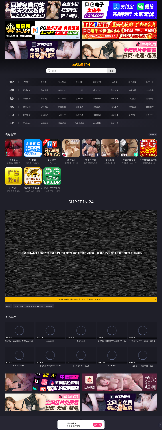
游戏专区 (79, 82)
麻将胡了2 (97, 82)
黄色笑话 (132, 115)
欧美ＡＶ (62, 90)
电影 (12, 98)
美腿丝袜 (97, 106)
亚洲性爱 (27, 98)
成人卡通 (62, 98)
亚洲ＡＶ (27, 90)
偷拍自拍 (44, 98)
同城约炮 (27, 123)
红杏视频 (97, 123)
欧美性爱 (79, 98)
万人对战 (62, 82)
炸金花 (114, 82)
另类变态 (150, 98)
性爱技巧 (150, 115)
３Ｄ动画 (79, 90)
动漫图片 (79, 106)
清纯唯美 (114, 106)
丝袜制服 (114, 90)
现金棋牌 (132, 82)
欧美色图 (62, 106)
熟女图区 (132, 106)
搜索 (111, 70)
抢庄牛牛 (150, 82)
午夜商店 (44, 123)
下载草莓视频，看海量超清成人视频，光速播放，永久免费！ (107, 299)
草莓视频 (62, 123)
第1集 (8, 306)
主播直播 (132, 90)
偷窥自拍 (27, 106)
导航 (12, 123)
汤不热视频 (79, 123)
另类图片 (150, 106)
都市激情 (27, 115)
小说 (12, 115)
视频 (12, 90)
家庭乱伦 (44, 115)
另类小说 (114, 115)
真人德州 (44, 82)
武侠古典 (79, 115)
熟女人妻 (97, 90)
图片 (12, 106)
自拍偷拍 (44, 90)
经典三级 (114, 98)
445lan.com (81, 64)
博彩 (12, 82)
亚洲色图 (44, 106)
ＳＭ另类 (150, 90)
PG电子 (27, 82)
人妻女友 (62, 115)
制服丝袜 (97, 98)
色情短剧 (114, 123)
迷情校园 (97, 115)
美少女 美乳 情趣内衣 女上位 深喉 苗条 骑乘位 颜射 (33, 306)
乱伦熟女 (132, 98)
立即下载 (97, 425)
